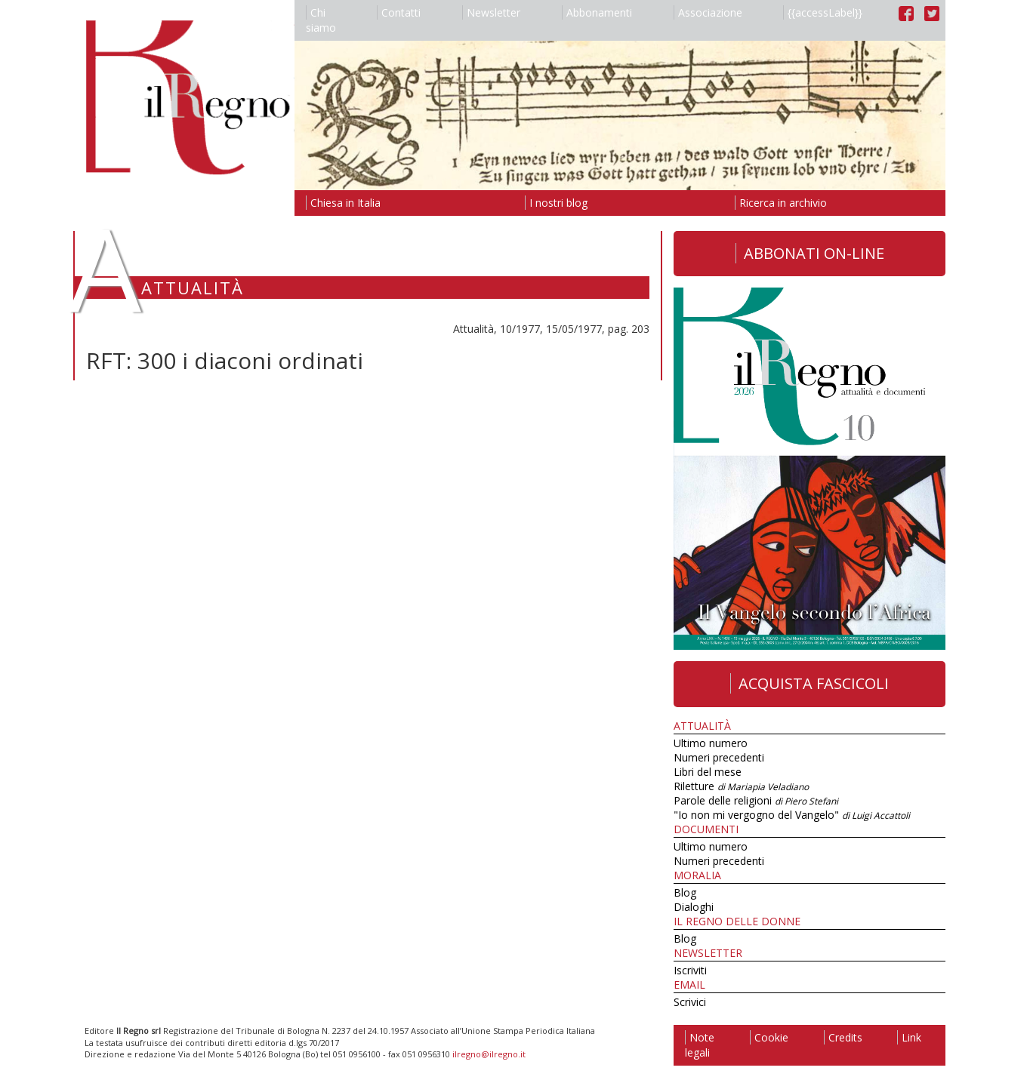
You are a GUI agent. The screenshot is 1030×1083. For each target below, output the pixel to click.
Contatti (399, 12)
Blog (685, 892)
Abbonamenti (597, 12)
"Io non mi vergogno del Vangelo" (792, 815)
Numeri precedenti (719, 757)
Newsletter (491, 12)
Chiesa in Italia (343, 202)
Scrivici (690, 1002)
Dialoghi (694, 907)
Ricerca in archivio (781, 202)
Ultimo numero (711, 743)
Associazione (708, 12)
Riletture (741, 786)
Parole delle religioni (756, 800)
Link (909, 1037)
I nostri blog (556, 202)
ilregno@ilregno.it (489, 1054)
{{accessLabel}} (822, 12)
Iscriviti (690, 970)
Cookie (769, 1037)
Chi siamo (321, 20)
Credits (843, 1037)
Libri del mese (708, 772)
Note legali (699, 1045)
